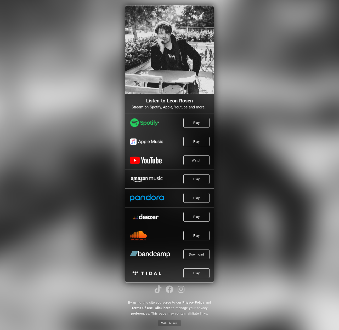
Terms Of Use (142, 308)
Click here (162, 308)
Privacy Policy (193, 302)
